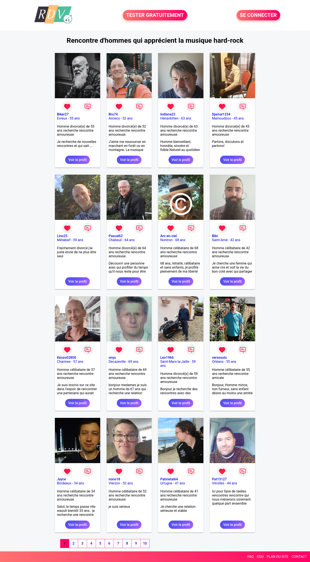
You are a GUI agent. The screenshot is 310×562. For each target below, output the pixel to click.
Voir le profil (77, 160)
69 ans (133, 362)
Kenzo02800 (66, 358)
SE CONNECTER (258, 15)
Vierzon (114, 483)
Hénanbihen (169, 118)
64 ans (129, 240)
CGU (260, 557)
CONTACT (299, 557)
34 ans (79, 483)
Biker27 (63, 114)
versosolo (219, 358)
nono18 (114, 479)
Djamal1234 (221, 114)
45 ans (239, 118)
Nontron (166, 240)
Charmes (64, 362)
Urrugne (166, 483)
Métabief (63, 240)
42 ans (235, 240)
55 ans (75, 118)
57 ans (78, 362)
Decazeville (117, 362)
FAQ (250, 557)
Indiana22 (167, 114)
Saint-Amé (220, 240)
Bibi (215, 236)
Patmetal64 (169, 479)
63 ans (186, 118)
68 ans (180, 240)
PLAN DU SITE (278, 557)
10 (145, 543)
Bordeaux (64, 483)
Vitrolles (218, 483)
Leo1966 (167, 358)
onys (112, 358)
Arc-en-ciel (168, 236)
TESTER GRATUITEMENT (155, 15)
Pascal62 (116, 236)
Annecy (114, 118)
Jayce (61, 479)
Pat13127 (219, 479)
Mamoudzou (221, 118)
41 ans (180, 483)
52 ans (127, 118)
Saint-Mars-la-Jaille (174, 362)
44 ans (232, 483)
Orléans (218, 362)
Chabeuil (115, 240)
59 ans (78, 240)
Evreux (62, 118)
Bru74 (113, 114)
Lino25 (62, 236)
